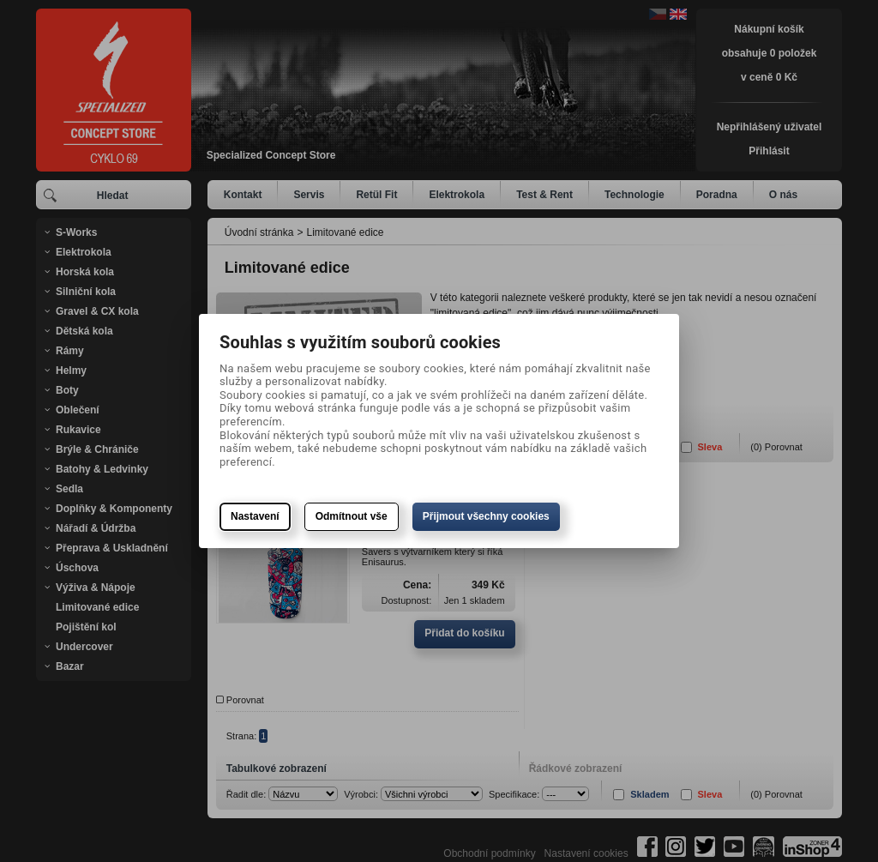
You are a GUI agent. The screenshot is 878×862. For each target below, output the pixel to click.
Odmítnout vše (352, 516)
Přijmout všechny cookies (486, 516)
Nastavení (255, 516)
